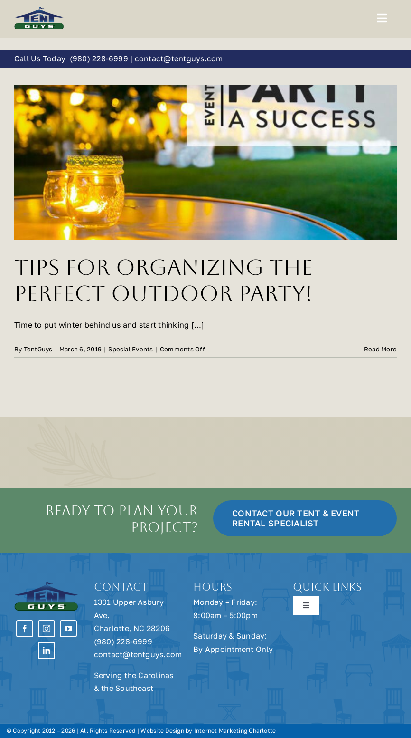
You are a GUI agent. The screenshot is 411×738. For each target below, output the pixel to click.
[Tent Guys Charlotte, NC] (39, 10)
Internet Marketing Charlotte (235, 730)
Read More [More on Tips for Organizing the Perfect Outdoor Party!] (380, 349)
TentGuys (38, 349)
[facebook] (24, 628)
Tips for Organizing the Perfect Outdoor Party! (163, 280)
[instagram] (46, 628)
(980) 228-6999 (98, 58)
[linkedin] (46, 650)
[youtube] (68, 628)
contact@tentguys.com (179, 58)
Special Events (130, 349)
